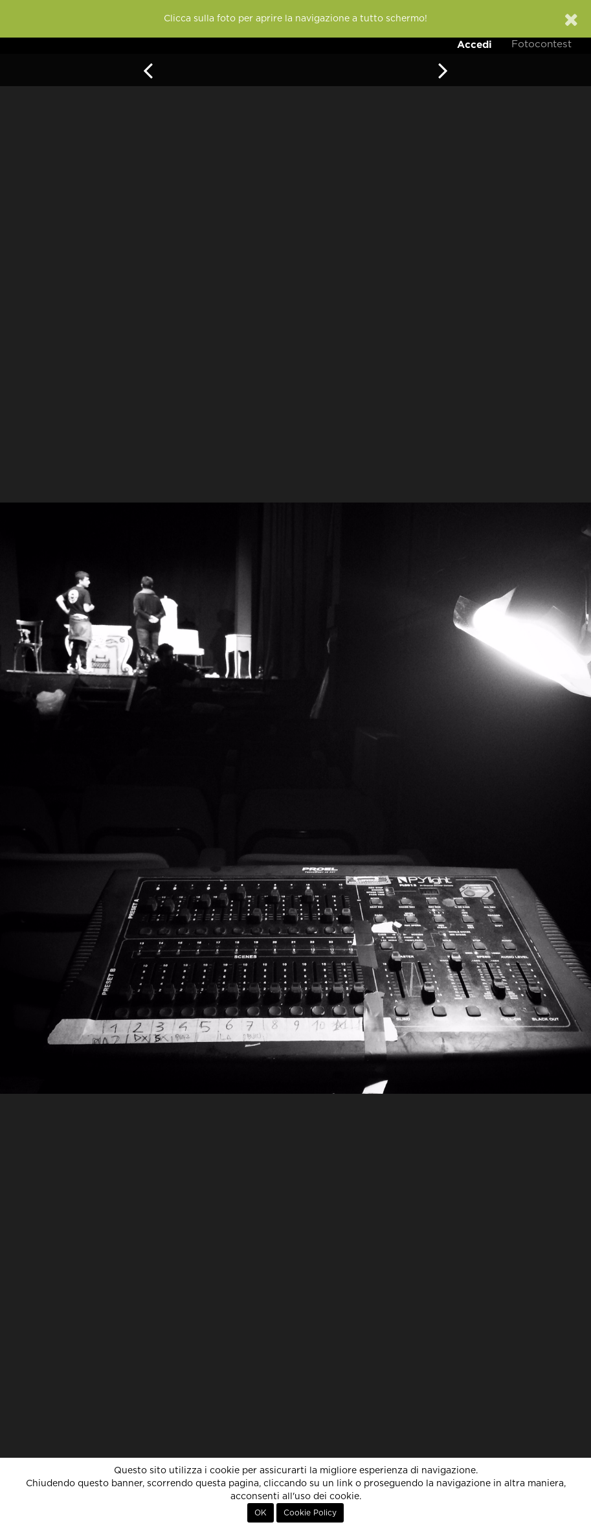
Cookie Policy (310, 1513)
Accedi (474, 44)
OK (260, 1513)
